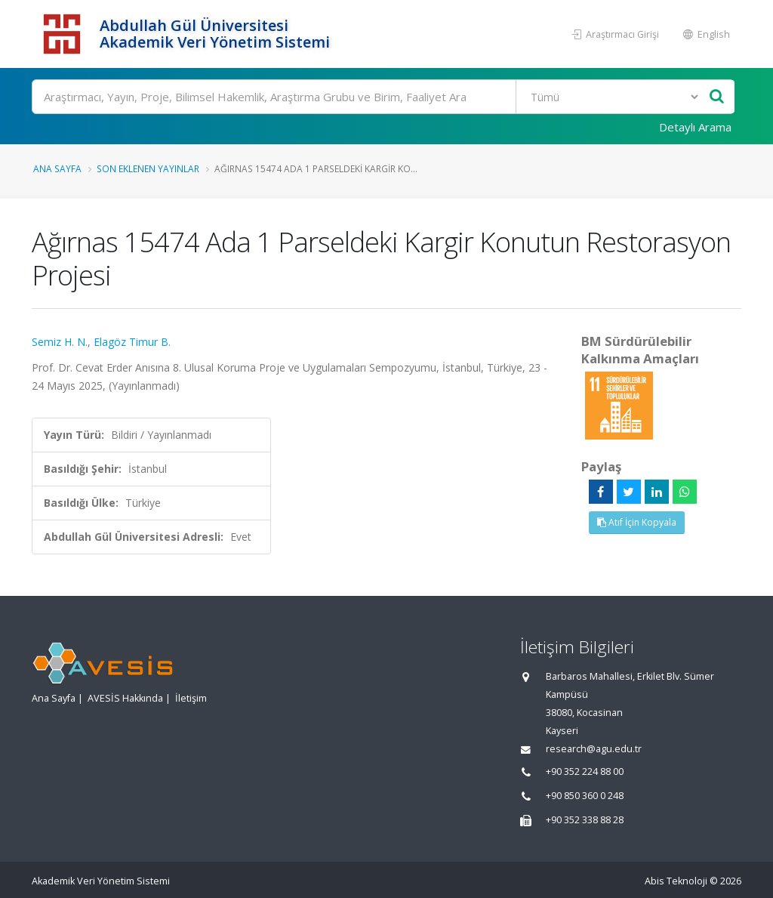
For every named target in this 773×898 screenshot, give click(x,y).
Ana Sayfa (57, 168)
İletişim (191, 698)
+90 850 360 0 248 (585, 795)
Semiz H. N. (60, 342)
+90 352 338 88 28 (585, 819)
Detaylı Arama (695, 126)
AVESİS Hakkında (125, 698)
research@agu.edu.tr (594, 748)
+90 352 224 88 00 (585, 771)
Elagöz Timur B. (132, 342)
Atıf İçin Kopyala (636, 522)
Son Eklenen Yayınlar (148, 168)
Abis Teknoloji (676, 881)
